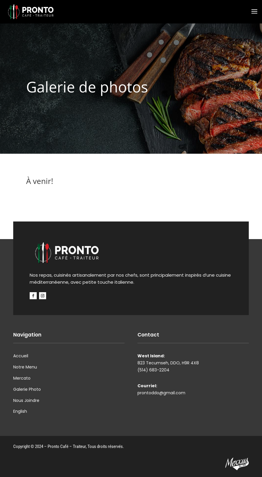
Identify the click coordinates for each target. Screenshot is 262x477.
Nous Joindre (26, 400)
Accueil (20, 356)
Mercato (22, 378)
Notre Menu (25, 367)
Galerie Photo (27, 389)
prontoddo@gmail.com (161, 393)
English (20, 411)
